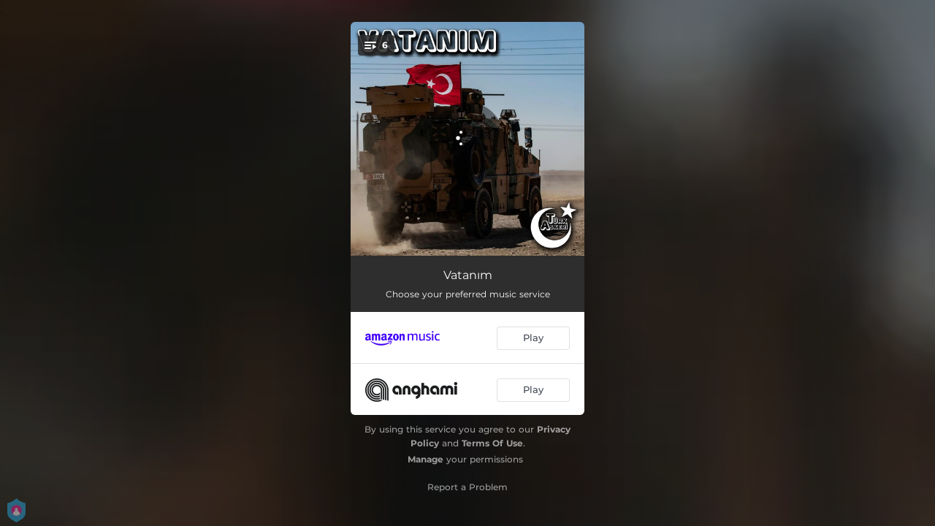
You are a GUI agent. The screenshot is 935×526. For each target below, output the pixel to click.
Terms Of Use (492, 443)
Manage (425, 459)
